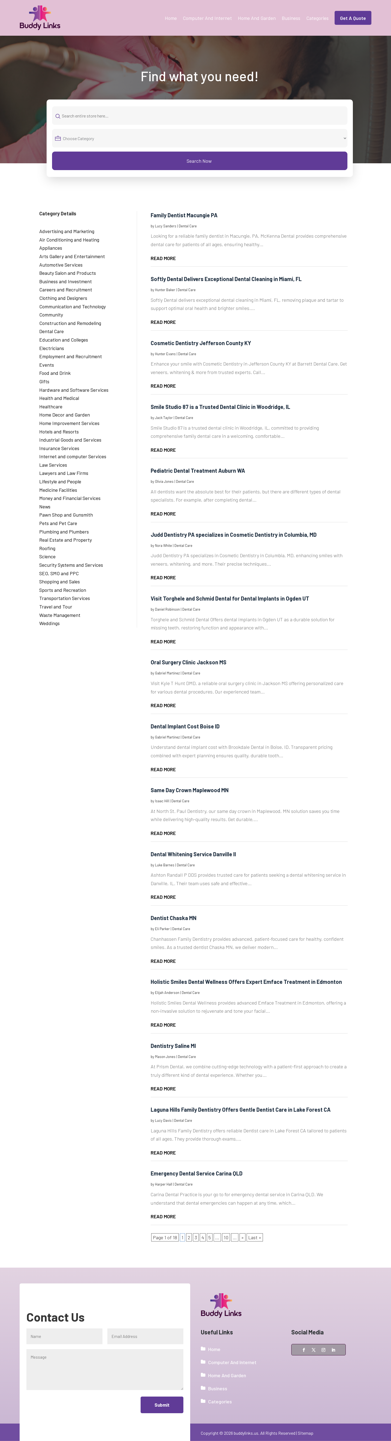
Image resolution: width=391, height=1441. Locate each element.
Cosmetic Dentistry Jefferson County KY (201, 343)
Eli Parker (162, 929)
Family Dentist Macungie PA (184, 215)
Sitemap (305, 1433)
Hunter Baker (165, 290)
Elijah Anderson (167, 992)
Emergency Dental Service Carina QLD (197, 1173)
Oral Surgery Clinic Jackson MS (188, 662)
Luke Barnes (164, 865)
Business (291, 18)
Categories (317, 18)
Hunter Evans (165, 354)
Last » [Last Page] (254, 1237)
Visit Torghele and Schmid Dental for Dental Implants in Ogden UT (230, 598)
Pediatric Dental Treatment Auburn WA (198, 470)
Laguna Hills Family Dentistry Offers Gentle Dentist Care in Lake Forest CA (241, 1109)
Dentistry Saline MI (173, 1045)
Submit (161, 1405)
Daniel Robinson (167, 609)
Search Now (199, 161)
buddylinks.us (246, 1433)
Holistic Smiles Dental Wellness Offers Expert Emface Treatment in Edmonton (246, 981)
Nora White (163, 545)
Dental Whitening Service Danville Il (193, 854)
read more (163, 258)
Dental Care (188, 226)
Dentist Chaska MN (173, 918)
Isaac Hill (162, 801)
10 (226, 1237)
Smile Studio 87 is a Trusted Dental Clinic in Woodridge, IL (220, 406)
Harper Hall (163, 1184)
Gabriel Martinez (167, 673)
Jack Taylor (164, 417)
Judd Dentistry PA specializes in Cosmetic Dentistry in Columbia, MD (234, 534)
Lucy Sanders (165, 226)
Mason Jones (165, 1056)
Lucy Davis (163, 1120)
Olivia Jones (164, 481)
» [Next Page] (242, 1237)
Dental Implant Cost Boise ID (185, 726)
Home (171, 18)
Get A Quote (353, 18)
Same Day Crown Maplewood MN (190, 790)
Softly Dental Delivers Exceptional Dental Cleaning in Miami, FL (226, 279)
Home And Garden (257, 18)
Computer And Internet (207, 18)
